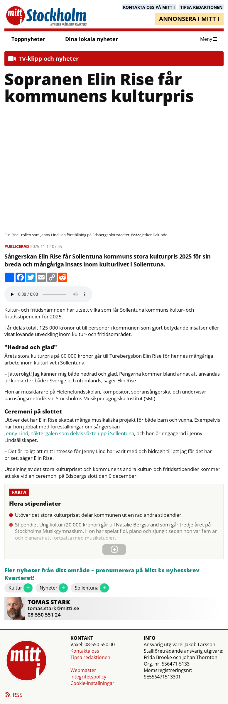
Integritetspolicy (88, 676)
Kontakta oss (84, 651)
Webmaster (83, 670)
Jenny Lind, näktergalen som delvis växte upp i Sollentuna (69, 433)
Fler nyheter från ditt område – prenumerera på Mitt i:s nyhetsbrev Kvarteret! (102, 574)
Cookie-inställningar (92, 683)
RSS (13, 695)
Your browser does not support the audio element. (48, 294)
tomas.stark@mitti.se (53, 608)
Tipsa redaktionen (90, 657)
